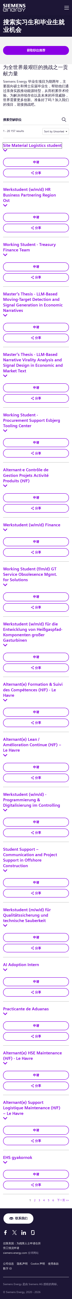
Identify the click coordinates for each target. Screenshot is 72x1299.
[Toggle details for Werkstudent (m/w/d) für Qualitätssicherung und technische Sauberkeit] (5, 925)
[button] (36, 173)
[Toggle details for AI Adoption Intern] (5, 970)
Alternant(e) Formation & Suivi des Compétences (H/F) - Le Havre (33, 690)
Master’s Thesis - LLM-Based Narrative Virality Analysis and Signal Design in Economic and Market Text (33, 362)
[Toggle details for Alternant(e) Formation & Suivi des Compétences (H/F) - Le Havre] (5, 700)
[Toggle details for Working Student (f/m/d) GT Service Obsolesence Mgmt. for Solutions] (5, 585)
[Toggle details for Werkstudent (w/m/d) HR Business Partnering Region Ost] (5, 205)
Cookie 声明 (38, 1263)
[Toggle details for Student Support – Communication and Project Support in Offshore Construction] (5, 871)
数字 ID (7, 1268)
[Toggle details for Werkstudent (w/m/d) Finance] (5, 530)
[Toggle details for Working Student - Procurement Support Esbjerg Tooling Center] (5, 431)
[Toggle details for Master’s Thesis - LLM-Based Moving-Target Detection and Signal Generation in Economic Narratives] (5, 315)
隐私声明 (22, 1263)
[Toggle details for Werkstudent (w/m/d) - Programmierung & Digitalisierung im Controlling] (5, 810)
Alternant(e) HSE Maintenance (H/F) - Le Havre (32, 1056)
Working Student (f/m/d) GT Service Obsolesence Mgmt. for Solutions (30, 574)
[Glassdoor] (33, 1232)
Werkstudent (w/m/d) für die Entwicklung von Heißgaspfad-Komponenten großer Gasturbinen (32, 632)
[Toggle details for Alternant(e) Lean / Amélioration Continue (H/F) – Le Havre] (5, 755)
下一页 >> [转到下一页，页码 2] (63, 1200)
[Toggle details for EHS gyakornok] (5, 1162)
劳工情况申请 (11, 1248)
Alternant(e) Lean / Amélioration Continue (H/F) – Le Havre (32, 745)
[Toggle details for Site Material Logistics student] (5, 150)
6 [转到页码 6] (53, 1200)
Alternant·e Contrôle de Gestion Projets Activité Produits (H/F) (26, 475)
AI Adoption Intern (21, 964)
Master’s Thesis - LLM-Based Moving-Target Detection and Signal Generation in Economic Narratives (33, 302)
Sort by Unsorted (54, 131)
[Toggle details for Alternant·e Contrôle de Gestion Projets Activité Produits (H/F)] (5, 486)
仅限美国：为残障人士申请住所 (22, 1243)
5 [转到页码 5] (48, 1200)
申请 (36, 162)
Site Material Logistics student (32, 145)
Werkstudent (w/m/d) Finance (31, 524)
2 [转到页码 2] (35, 1200)
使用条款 (53, 1263)
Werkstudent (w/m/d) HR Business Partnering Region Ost (29, 195)
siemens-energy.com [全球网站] (15, 1252)
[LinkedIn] (23, 1232)
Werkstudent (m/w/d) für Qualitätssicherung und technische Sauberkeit (27, 915)
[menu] (66, 7)
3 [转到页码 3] (39, 1200)
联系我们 (21, 1218)
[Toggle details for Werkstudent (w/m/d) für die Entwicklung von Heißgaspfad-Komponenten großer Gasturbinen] (5, 645)
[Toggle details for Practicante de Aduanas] (5, 1014)
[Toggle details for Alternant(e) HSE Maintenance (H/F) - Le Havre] (5, 1063)
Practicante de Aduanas (26, 1008)
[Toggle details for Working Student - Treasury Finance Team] (5, 255)
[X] (14, 1232)
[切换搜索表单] (64, 120)
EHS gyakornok (17, 1157)
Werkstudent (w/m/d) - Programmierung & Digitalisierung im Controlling (31, 800)
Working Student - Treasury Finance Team (29, 247)
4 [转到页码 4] (44, 1200)
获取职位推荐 (36, 50)
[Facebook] (5, 1232)
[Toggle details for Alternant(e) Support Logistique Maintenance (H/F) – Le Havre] (5, 1118)
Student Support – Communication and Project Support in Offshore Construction (30, 857)
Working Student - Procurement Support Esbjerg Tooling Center (31, 420)
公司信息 (8, 1263)
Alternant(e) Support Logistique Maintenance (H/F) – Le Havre (31, 1108)
